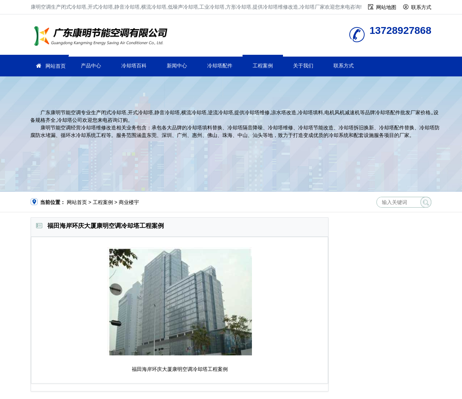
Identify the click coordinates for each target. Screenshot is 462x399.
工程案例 (263, 65)
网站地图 (386, 7)
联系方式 (421, 7)
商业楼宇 (129, 202)
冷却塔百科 (134, 65)
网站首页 (55, 66)
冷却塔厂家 (103, 37)
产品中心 (91, 65)
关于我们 (303, 65)
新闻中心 (177, 65)
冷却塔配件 (219, 65)
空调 (187, 369)
